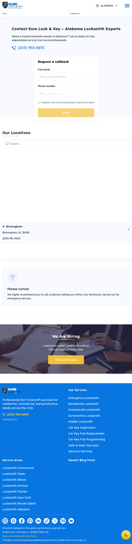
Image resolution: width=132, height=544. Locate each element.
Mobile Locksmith (80, 421)
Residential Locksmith (83, 404)
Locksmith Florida (14, 491)
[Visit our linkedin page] (38, 521)
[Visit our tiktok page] (46, 521)
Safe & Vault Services (83, 445)
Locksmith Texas (13, 474)
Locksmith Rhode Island (19, 503)
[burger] (127, 5)
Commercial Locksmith (84, 409)
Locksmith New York (16, 497)
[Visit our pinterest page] (30, 521)
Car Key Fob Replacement (86, 433)
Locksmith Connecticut (18, 468)
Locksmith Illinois (14, 479)
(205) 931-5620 (11, 238)
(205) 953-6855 (28, 47)
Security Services (80, 451)
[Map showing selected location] (66, 186)
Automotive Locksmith (84, 416)
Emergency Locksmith (83, 398)
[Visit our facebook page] (22, 521)
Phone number (46, 86)
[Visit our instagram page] (5, 521)
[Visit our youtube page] (71, 521)
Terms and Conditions (12, 536)
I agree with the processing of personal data (67, 102)
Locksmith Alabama (16, 509)
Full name (44, 69)
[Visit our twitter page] (55, 521)
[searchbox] (66, 143)
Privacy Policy (29, 536)
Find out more (66, 360)
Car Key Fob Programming (86, 439)
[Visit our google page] (13, 521)
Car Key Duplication (82, 427)
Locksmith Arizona (15, 486)
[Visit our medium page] (63, 521)
